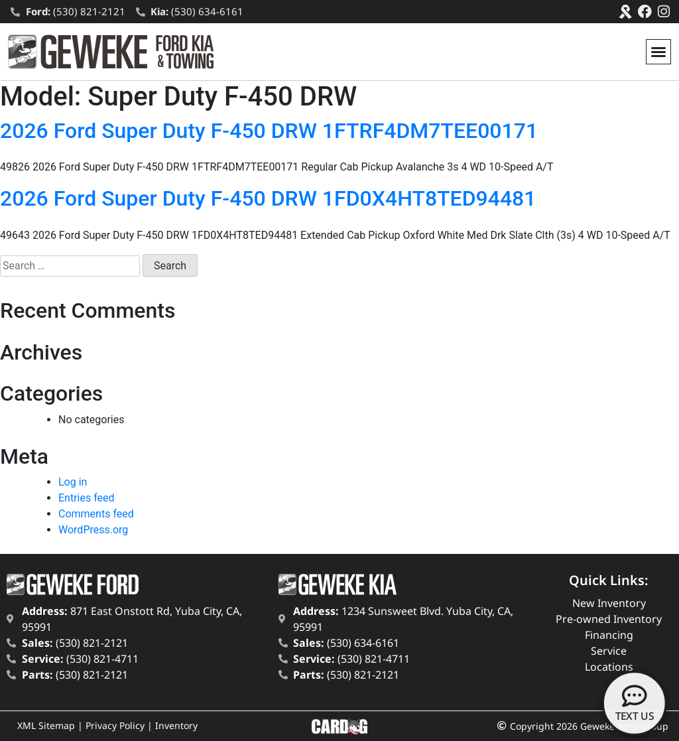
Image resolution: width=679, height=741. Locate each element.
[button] (658, 51)
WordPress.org (93, 529)
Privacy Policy (115, 725)
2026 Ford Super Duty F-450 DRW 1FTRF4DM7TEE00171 (269, 130)
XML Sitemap (46, 725)
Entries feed (86, 498)
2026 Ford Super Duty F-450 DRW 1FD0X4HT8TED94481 (268, 198)
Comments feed (96, 513)
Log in (72, 482)
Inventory (176, 725)
